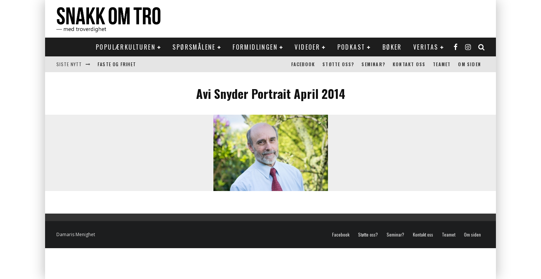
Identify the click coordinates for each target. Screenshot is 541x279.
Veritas (425, 47)
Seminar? (373, 64)
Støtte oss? (338, 64)
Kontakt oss (409, 64)
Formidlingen (255, 47)
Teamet (441, 64)
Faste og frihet (117, 64)
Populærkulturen (126, 47)
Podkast (351, 47)
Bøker (392, 47)
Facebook (303, 64)
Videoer (307, 47)
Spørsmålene (193, 47)
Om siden (469, 64)
